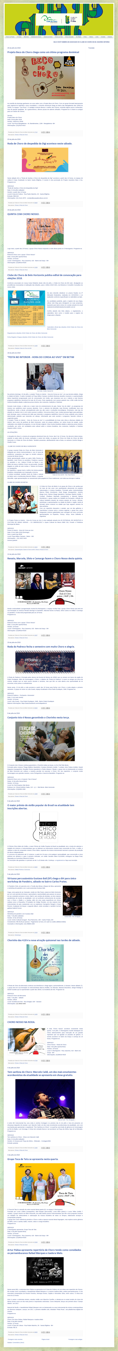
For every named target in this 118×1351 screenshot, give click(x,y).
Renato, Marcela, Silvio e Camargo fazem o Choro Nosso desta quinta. (45, 558)
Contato (103, 37)
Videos (91, 37)
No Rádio (78, 37)
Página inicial (45, 1339)
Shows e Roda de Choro (21, 134)
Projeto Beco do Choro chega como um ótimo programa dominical (43, 52)
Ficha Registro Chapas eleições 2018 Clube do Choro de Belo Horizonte (30, 337)
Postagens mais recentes (15, 1339)
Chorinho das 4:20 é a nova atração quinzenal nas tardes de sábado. (43, 940)
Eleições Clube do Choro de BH (23, 348)
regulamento (60, 860)
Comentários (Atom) (18, 1342)
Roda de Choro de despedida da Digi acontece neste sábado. (39, 143)
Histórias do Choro (36, 37)
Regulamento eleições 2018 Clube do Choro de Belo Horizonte (27, 333)
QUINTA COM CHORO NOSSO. (23, 214)
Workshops (18, 935)
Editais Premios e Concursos (22, 869)
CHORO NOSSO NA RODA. (21, 1022)
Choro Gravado (69, 37)
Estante (110, 37)
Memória (26, 37)
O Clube (19, 37)
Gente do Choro (48, 37)
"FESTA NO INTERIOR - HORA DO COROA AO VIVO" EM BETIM (40, 357)
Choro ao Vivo (59, 37)
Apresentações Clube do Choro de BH (25, 549)
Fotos (85, 37)
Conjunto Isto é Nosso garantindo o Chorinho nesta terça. (38, 717)
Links (97, 37)
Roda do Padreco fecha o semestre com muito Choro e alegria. (41, 647)
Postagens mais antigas (75, 1339)
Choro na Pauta (10, 37)
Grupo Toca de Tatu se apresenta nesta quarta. (32, 1159)
